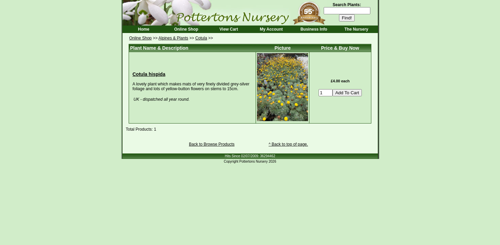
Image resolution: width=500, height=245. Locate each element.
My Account (271, 29)
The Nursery (356, 29)
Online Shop (186, 29)
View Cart (229, 29)
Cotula (201, 38)
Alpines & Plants (173, 38)
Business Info (314, 29)
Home (143, 29)
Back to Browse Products (212, 144)
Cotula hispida (148, 74)
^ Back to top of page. (288, 144)
